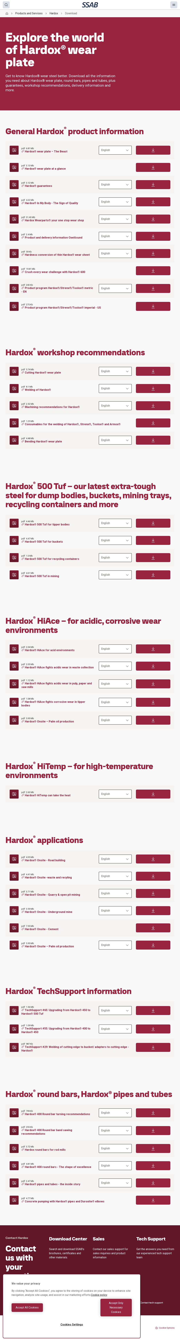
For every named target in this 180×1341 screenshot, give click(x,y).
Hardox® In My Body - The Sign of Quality (49, 203)
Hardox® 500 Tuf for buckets (42, 541)
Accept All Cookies (40, 1312)
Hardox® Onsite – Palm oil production (47, 721)
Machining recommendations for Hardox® (50, 407)
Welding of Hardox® (36, 389)
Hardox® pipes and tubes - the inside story (50, 1184)
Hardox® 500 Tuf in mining (40, 576)
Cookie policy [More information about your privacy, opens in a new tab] (99, 1304)
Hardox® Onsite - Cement (39, 929)
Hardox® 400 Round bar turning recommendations (55, 1114)
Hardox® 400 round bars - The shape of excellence (56, 1167)
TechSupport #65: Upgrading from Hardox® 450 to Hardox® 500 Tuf (55, 1011)
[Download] (153, 150)
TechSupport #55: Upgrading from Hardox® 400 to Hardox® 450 (55, 1030)
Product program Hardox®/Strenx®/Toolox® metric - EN (57, 289)
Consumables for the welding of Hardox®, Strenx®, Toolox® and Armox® (71, 424)
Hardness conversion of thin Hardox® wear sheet (55, 254)
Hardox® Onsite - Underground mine (46, 912)
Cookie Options (164, 1328)
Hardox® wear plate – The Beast (44, 151)
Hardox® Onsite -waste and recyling (46, 877)
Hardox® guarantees (36, 186)
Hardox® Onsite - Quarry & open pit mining (50, 894)
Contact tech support (149, 1302)
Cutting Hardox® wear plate (41, 372)
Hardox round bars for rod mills (43, 1150)
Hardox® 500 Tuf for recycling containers (50, 559)
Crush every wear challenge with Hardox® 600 (53, 272)
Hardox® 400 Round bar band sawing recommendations (46, 1132)
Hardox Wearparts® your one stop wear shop (52, 220)
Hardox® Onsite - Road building (43, 860)
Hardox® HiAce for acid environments (48, 650)
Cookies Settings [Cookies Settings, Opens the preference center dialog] (71, 1324)
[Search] (6, 4)
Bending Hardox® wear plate (41, 441)
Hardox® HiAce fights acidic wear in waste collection (57, 667)
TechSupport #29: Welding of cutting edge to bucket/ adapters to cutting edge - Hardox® (75, 1048)
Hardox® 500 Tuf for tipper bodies (45, 524)
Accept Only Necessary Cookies (102, 1312)
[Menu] (173, 4)
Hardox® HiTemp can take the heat (45, 795)
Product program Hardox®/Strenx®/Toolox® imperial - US (61, 307)
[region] (72, 1310)
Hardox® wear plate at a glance (43, 168)
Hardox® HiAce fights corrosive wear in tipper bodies (53, 703)
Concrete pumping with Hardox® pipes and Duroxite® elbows (62, 1201)
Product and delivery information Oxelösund (51, 237)
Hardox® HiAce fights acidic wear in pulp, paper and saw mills (56, 685)
